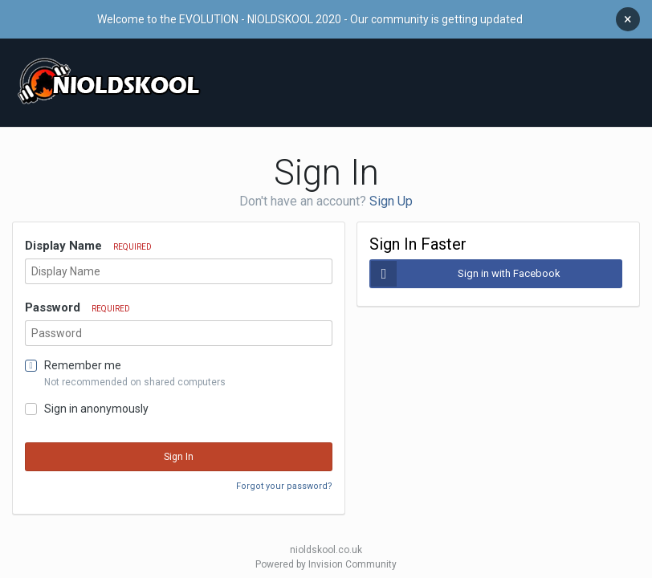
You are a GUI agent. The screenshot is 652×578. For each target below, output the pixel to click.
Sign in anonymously (96, 400)
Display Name (88, 237)
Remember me (82, 357)
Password (77, 299)
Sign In (179, 448)
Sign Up (391, 193)
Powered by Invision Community (326, 556)
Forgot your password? (284, 478)
